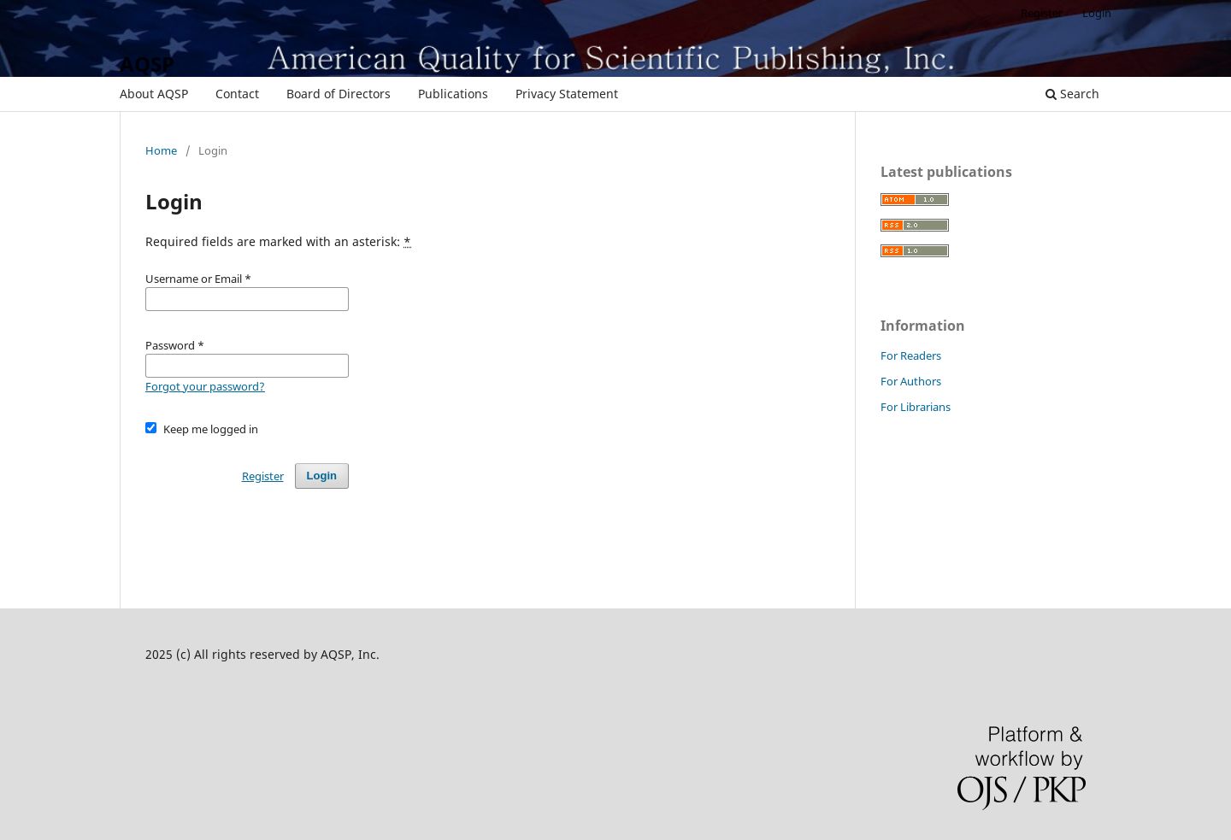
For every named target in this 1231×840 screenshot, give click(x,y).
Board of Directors (338, 93)
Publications (453, 93)
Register (1042, 13)
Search (1072, 93)
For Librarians (916, 406)
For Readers (911, 355)
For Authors (911, 381)
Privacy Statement (566, 93)
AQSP (147, 64)
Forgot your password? (205, 386)
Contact (237, 93)
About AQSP (154, 93)
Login (1096, 13)
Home (161, 150)
